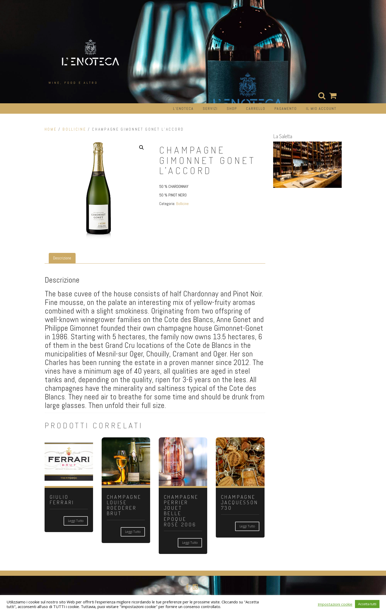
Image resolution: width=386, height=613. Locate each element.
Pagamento (285, 108)
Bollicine (74, 129)
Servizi (210, 108)
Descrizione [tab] (62, 258)
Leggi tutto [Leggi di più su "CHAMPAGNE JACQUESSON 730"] (247, 526)
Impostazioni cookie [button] (335, 604)
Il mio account (321, 108)
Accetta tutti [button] (367, 604)
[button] (141, 147)
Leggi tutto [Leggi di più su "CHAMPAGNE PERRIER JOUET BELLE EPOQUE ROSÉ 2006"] (190, 542)
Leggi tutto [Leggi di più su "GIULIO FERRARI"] (75, 521)
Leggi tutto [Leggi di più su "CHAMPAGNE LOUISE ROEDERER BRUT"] (132, 531)
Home (51, 129)
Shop (232, 108)
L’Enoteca (183, 108)
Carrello (255, 108)
